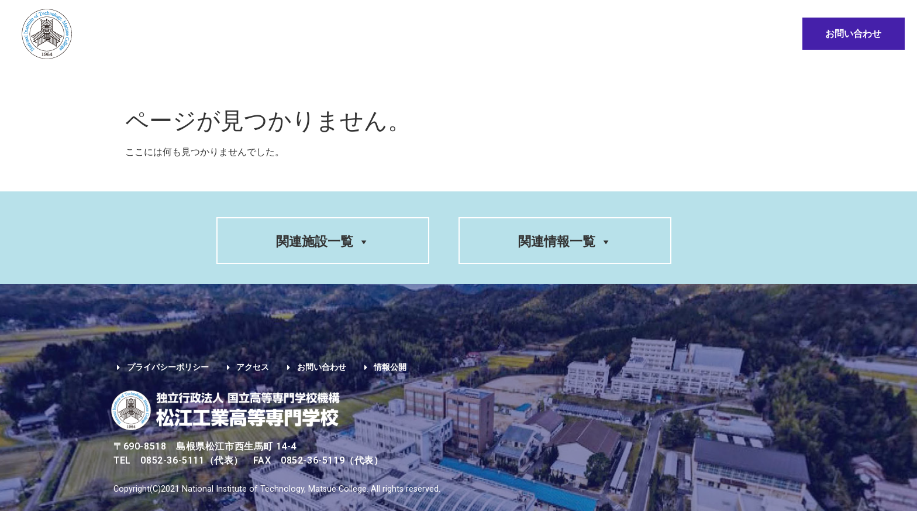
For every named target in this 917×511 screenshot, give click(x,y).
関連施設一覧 (323, 241)
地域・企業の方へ (657, 80)
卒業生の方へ (559, 80)
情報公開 (738, 80)
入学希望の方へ (378, 80)
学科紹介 (235, 80)
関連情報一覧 (565, 241)
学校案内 (174, 80)
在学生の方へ (471, 80)
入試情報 (296, 80)
